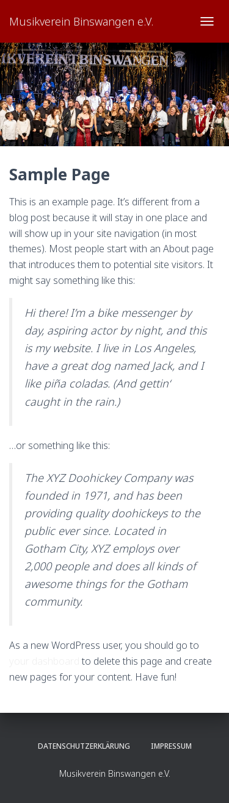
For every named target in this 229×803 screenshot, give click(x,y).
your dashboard (44, 661)
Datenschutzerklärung (84, 746)
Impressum (171, 746)
